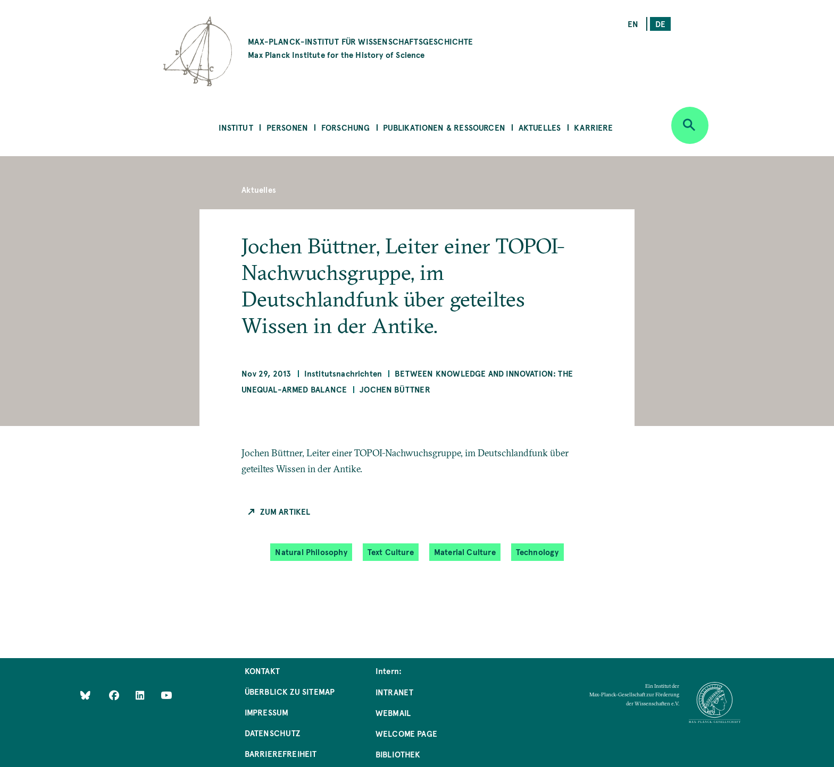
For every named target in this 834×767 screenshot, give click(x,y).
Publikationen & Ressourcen (444, 127)
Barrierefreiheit (281, 753)
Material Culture (465, 551)
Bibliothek (398, 754)
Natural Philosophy (311, 551)
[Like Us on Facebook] (115, 695)
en (633, 23)
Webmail (393, 712)
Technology (537, 551)
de (660, 23)
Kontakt (262, 670)
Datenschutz (273, 732)
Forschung (345, 127)
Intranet (394, 691)
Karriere (593, 127)
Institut (236, 127)
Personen (287, 127)
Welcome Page (406, 733)
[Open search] (689, 125)
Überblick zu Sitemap (290, 691)
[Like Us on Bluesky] (85, 695)
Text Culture (391, 551)
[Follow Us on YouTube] (166, 695)
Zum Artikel (285, 511)
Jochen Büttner (395, 389)
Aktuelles (540, 127)
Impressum (267, 712)
